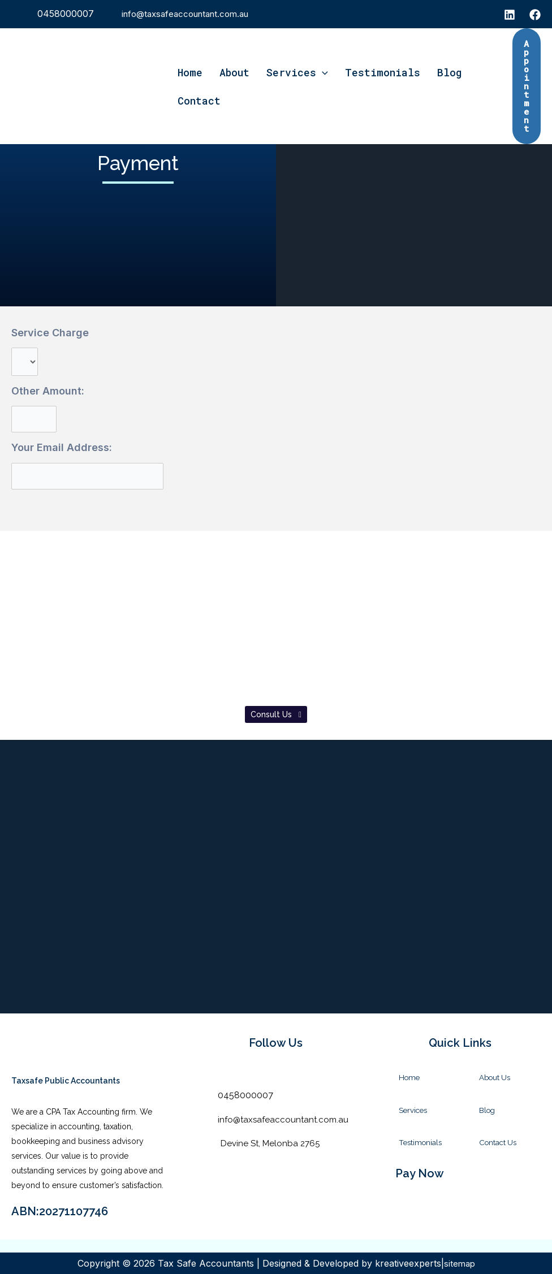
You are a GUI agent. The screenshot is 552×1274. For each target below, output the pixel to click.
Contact (199, 100)
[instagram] (509, 14)
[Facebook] (535, 14)
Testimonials (382, 72)
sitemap (459, 1263)
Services (297, 72)
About (234, 72)
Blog (449, 72)
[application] (322, 72)
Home (190, 72)
